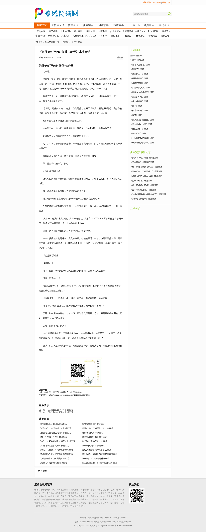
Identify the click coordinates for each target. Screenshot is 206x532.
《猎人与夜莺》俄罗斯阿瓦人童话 (96, 450)
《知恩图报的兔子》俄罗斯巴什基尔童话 (99, 463)
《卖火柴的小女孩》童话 (141, 124)
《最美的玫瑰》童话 (139, 97)
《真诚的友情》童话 (139, 83)
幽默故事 (115, 36)
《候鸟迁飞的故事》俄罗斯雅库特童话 (56, 450)
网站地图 (157, 2)
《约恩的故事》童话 (139, 78)
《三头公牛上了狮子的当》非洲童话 (97, 428)
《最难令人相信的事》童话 (142, 92)
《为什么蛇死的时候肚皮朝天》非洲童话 (57, 441)
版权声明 (107, 518)
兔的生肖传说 (136, 55)
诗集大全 (105, 522)
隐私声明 (99, 518)
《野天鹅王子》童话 (139, 74)
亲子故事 (53, 31)
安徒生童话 (58, 25)
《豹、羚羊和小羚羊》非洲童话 (53, 437)
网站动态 (116, 518)
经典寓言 (149, 25)
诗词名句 (112, 522)
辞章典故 (120, 522)
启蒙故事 (103, 25)
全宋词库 (90, 522)
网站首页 (42, 25)
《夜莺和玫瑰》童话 (139, 110)
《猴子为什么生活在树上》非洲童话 (55, 428)
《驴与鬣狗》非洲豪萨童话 (93, 424)
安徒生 (128, 36)
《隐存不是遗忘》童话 (140, 65)
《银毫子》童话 (137, 69)
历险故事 (90, 31)
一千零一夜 (133, 25)
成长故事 (103, 31)
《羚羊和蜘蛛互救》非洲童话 (60, 412)
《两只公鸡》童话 (138, 133)
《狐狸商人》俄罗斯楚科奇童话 (95, 458)
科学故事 (103, 36)
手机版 (120, 57)
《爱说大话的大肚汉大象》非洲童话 (55, 433)
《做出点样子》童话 (139, 129)
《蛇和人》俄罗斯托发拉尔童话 (53, 463)
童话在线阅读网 (52, 42)
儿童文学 (65, 36)
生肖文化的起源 (137, 60)
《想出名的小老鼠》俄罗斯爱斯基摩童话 (99, 454)
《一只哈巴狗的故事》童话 (142, 143)
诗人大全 (127, 522)
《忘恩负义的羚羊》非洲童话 (60, 410)
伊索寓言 (88, 25)
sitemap (123, 518)
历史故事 (40, 31)
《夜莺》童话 (136, 115)
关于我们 (83, 518)
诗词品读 (165, 36)
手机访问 (147, 2)
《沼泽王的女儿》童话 (140, 88)
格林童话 (73, 25)
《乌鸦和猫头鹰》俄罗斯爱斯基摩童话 (56, 454)
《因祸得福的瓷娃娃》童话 (142, 120)
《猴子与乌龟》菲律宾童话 (93, 446)
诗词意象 (97, 522)
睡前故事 (118, 25)
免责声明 (91, 518)
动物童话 (164, 25)
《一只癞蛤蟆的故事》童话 (142, 138)
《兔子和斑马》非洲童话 (92, 433)
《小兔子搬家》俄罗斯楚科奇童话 (54, 458)
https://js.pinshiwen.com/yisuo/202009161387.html (69, 395)
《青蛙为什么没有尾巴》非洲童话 (54, 446)
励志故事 (78, 31)
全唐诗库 (83, 522)
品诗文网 (166, 2)
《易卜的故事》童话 (139, 101)
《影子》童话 (136, 106)
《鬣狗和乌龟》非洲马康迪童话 (53, 424)
